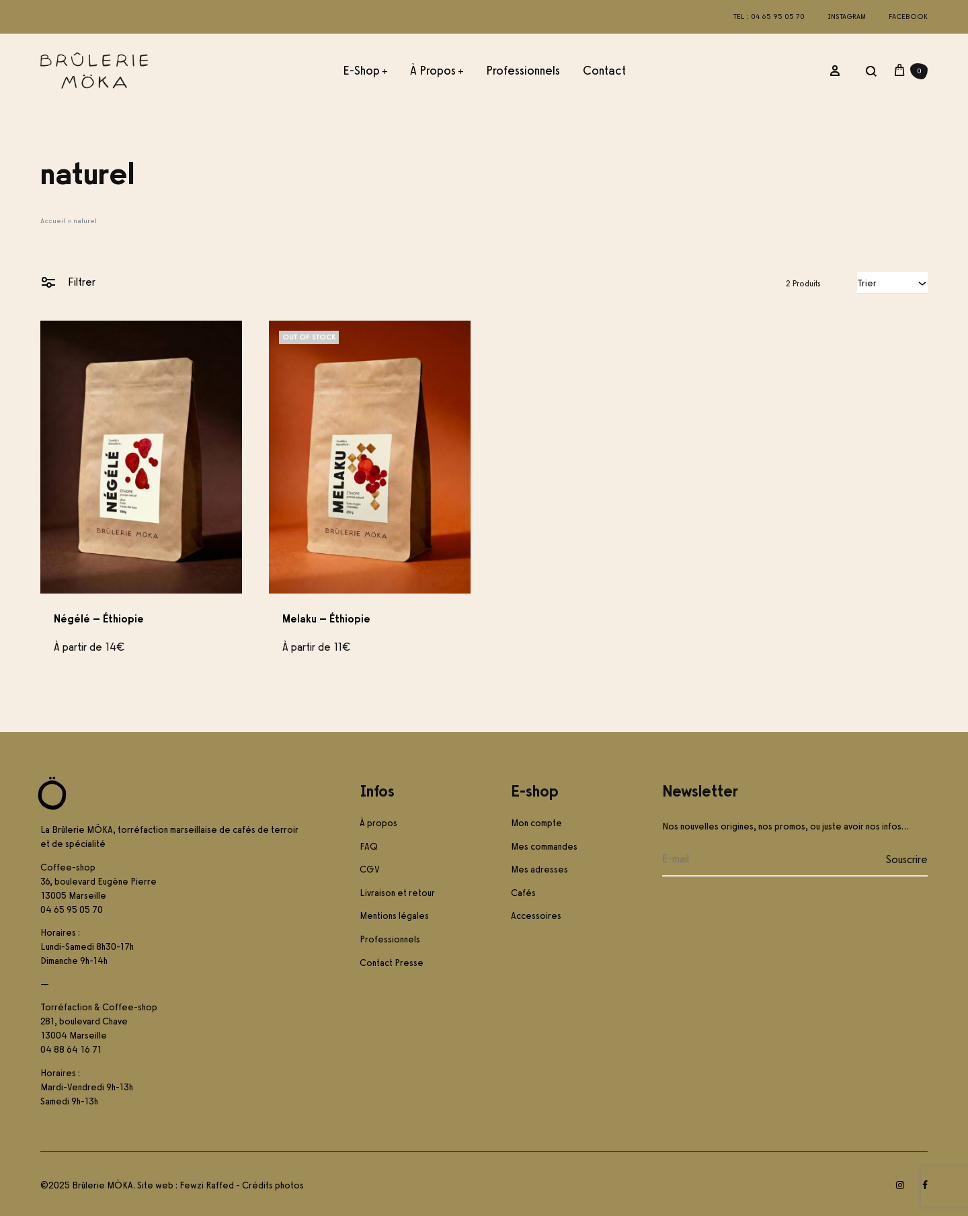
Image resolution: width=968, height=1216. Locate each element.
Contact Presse (392, 963)
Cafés (523, 893)
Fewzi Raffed (206, 1185)
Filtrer (67, 281)
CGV (370, 869)
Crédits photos (273, 1185)
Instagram (847, 16)
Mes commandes (544, 846)
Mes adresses (539, 869)
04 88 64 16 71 (71, 1049)
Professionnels (523, 70)
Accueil (52, 220)
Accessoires (536, 916)
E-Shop (365, 70)
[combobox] (892, 283)
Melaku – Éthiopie (326, 618)
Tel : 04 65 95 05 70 (769, 16)
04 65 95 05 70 (71, 910)
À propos (436, 70)
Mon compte (536, 823)
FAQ (369, 846)
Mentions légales (394, 916)
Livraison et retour (397, 893)
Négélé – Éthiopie (99, 618)
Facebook (908, 16)
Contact (604, 70)
